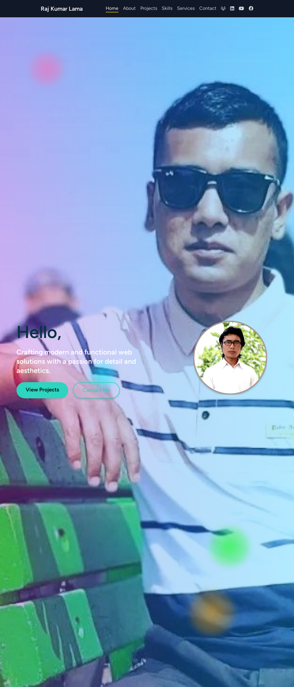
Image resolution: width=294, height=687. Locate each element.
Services (186, 8)
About (129, 8)
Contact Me (96, 390)
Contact (207, 8)
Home (112, 8)
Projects (148, 8)
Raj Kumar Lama (62, 8)
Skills (167, 8)
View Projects (42, 390)
